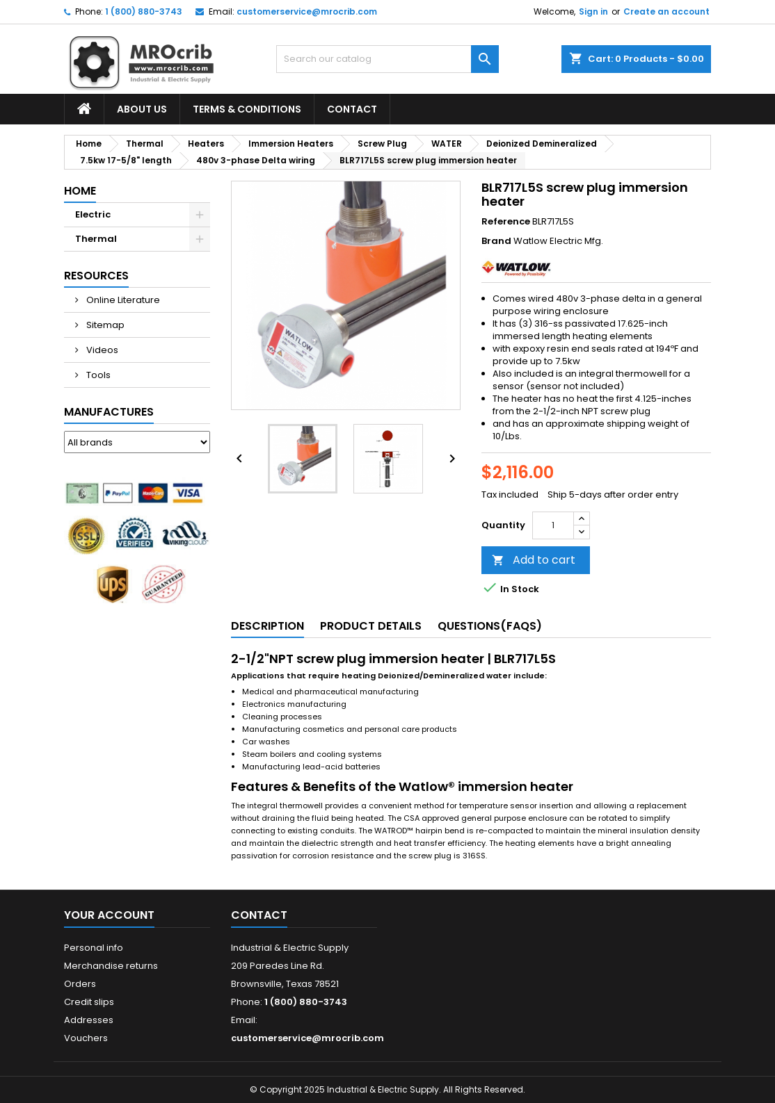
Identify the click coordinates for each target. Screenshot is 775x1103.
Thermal (96, 238)
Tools (97, 375)
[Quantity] (553, 525)
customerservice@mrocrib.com (307, 11)
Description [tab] (267, 626)
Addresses (88, 1020)
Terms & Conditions (247, 109)
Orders (80, 983)
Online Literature (122, 300)
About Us (142, 109)
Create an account (666, 11)
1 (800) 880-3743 (143, 11)
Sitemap (104, 325)
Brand (496, 241)
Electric (93, 214)
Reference (505, 221)
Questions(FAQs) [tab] (490, 626)
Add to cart (533, 560)
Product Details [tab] (371, 626)
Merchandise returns (111, 965)
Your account (109, 915)
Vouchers (86, 1038)
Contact (352, 109)
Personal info (93, 947)
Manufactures (109, 412)
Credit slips (89, 1001)
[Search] (387, 59)
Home (80, 191)
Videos (101, 350)
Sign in (593, 11)
